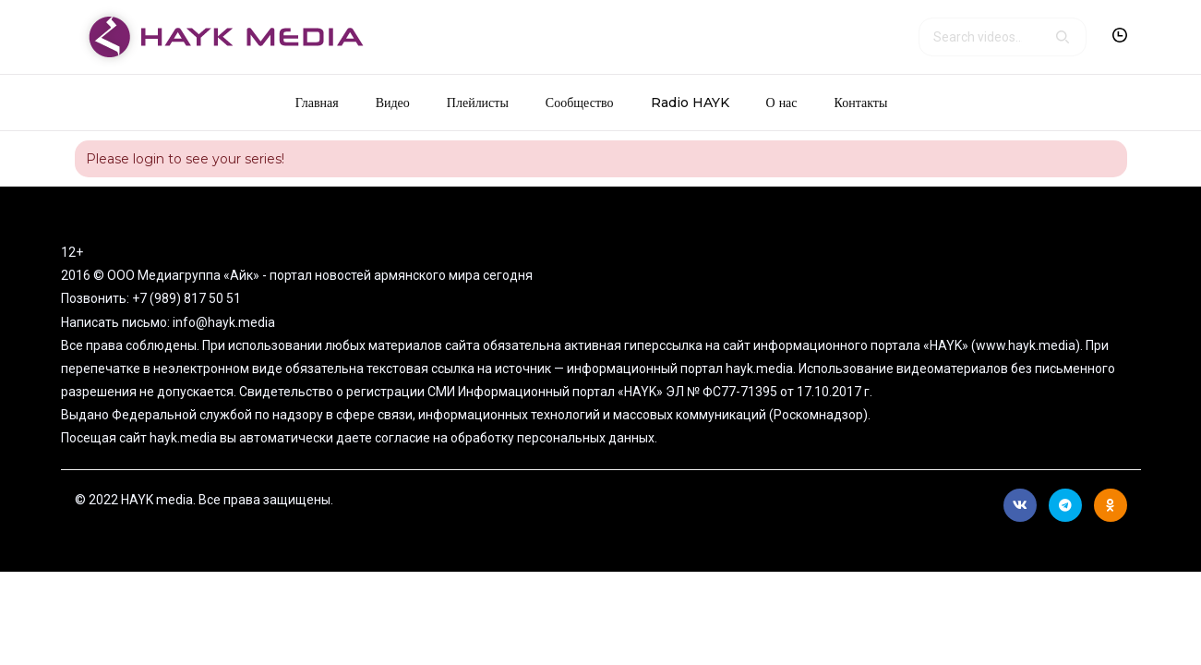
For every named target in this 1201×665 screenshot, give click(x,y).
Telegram (1065, 505)
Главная (317, 102)
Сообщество (580, 102)
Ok (1110, 505)
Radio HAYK (690, 102)
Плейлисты (478, 102)
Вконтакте (1020, 505)
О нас (782, 102)
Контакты (861, 102)
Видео (393, 102)
